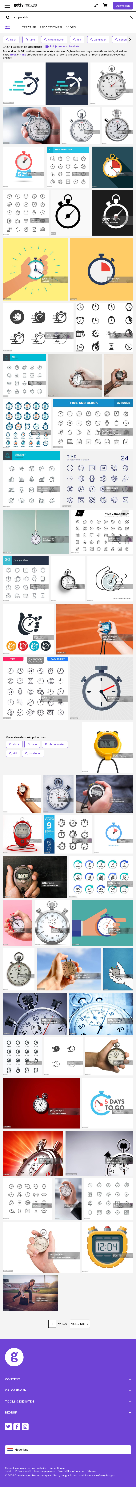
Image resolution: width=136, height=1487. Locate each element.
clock (11, 39)
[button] (14, 744)
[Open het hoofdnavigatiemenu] (7, 5)
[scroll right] (130, 39)
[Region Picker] (68, 1449)
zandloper (98, 39)
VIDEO (71, 27)
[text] (71, 17)
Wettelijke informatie (71, 1471)
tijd (77, 39)
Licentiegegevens (44, 1471)
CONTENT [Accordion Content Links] (68, 1379)
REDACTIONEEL (51, 27)
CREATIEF (29, 27)
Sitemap (92, 1471)
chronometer (54, 39)
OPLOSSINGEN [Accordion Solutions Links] (68, 1390)
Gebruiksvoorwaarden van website (25, 1468)
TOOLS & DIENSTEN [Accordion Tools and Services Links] (68, 1401)
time (30, 39)
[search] (9, 17)
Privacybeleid (23, 1471)
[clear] (133, 17)
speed (121, 39)
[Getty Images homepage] (25, 5)
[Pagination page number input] (52, 1324)
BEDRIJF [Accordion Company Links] (68, 1412)
